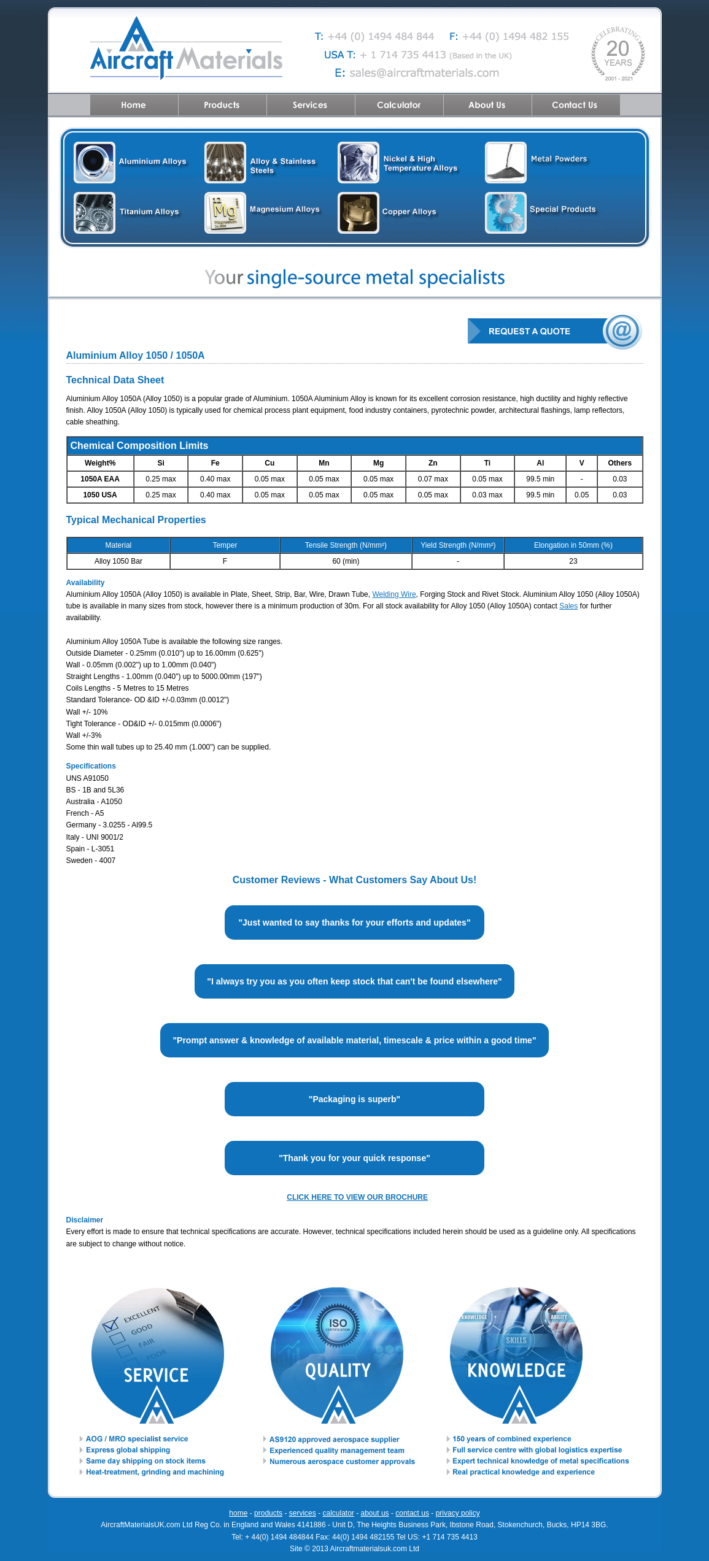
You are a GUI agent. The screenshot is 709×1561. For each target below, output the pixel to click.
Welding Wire (394, 594)
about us (375, 1513)
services (302, 1513)
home (238, 1513)
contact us (412, 1513)
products (268, 1513)
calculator (338, 1513)
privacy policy (458, 1513)
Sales (568, 606)
